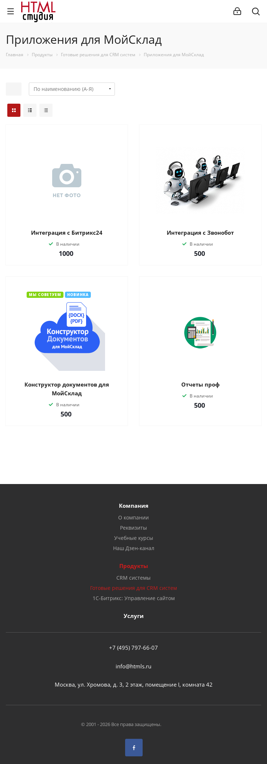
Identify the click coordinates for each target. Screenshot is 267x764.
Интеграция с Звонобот (200, 232)
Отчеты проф (200, 384)
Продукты (133, 565)
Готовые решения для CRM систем (133, 587)
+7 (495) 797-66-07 (133, 647)
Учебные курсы (133, 537)
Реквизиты (133, 527)
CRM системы (133, 577)
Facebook (134, 747)
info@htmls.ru (133, 666)
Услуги (134, 615)
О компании (133, 517)
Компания (133, 505)
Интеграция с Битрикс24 (66, 232)
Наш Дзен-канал (133, 548)
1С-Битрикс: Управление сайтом (134, 598)
